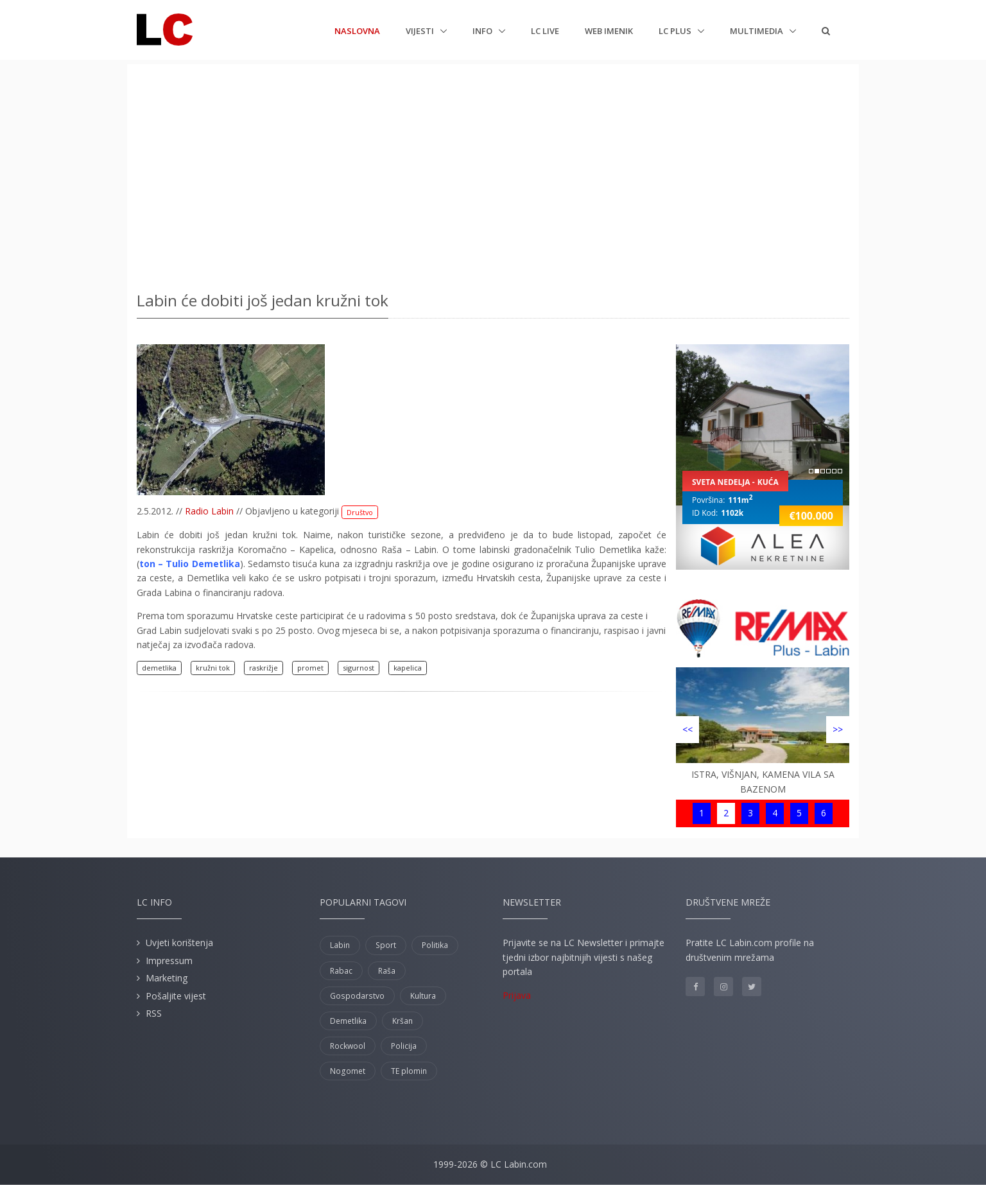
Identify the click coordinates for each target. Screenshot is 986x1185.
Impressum (169, 960)
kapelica (408, 667)
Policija (404, 1045)
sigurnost (358, 667)
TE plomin (409, 1071)
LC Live (545, 31)
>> (838, 729)
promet (310, 667)
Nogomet (347, 1071)
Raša (386, 970)
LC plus (676, 31)
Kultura (423, 995)
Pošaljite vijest (176, 996)
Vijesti (421, 31)
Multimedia (757, 31)
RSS (154, 1013)
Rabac (341, 970)
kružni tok (213, 667)
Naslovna (357, 30)
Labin (340, 945)
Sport (386, 945)
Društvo (360, 512)
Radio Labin (209, 511)
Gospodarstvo (357, 995)
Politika (435, 945)
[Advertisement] (493, 173)
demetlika (159, 667)
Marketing (166, 978)
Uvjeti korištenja (179, 942)
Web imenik (609, 31)
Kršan (402, 1020)
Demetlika (348, 1020)
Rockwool (347, 1045)
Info (483, 31)
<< (687, 729)
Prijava (517, 995)
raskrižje (263, 667)
